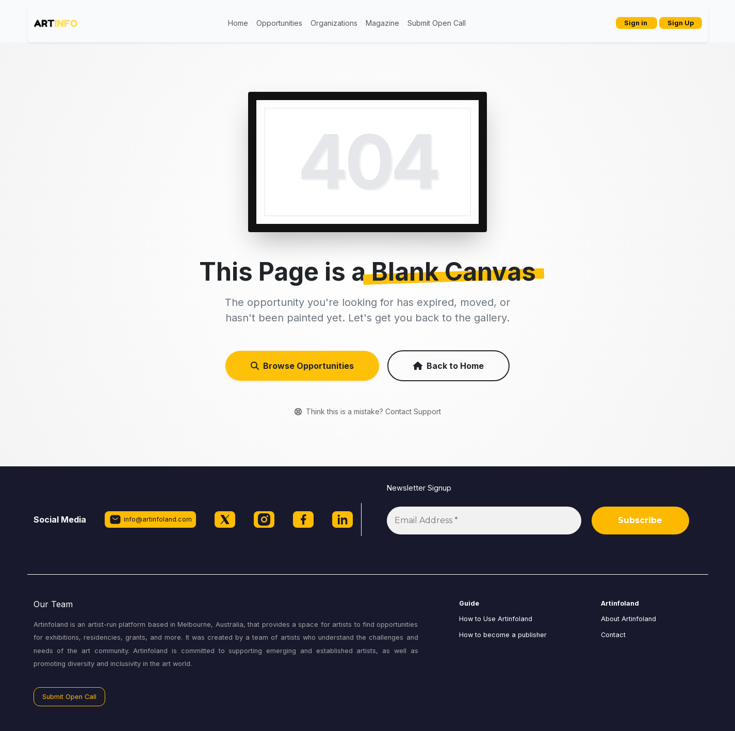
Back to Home (448, 366)
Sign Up (680, 23)
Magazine (382, 23)
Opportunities (279, 23)
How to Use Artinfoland (495, 619)
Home (238, 23)
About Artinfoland (628, 619)
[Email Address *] (484, 520)
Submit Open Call (436, 23)
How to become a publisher (503, 635)
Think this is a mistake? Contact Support (368, 411)
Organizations (334, 23)
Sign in (636, 23)
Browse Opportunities (302, 366)
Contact (613, 635)
